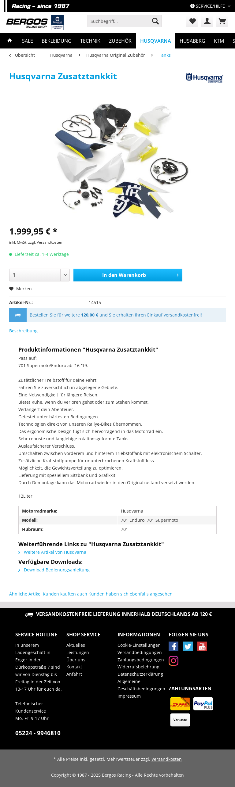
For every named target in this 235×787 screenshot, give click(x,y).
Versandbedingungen (140, 652)
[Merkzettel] (192, 21)
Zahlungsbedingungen (141, 660)
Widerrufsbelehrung (138, 667)
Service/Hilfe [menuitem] (208, 6)
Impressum (129, 696)
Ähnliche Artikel (25, 594)
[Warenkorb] (222, 21)
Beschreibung (23, 331)
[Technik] (90, 40)
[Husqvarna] (155, 40)
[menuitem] (125, 24)
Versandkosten (166, 759)
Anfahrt (74, 674)
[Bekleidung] (56, 40)
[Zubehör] (120, 40)
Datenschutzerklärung (140, 674)
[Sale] (27, 40)
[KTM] (219, 40)
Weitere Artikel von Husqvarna (52, 552)
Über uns (75, 660)
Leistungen (77, 652)
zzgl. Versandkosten (45, 242)
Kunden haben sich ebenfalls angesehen (130, 594)
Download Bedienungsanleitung (54, 570)
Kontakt (74, 667)
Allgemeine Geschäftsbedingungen (141, 685)
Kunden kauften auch (65, 594)
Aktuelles (75, 645)
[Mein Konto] (207, 21)
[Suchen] (155, 21)
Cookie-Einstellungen (139, 645)
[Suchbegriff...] (125, 21)
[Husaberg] (192, 40)
